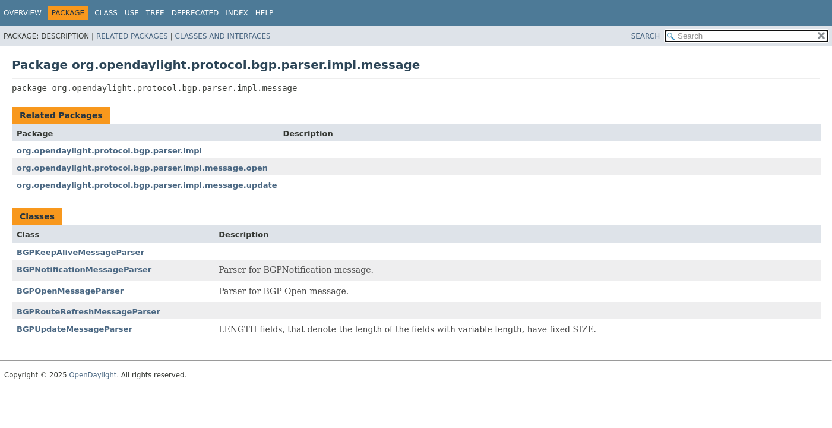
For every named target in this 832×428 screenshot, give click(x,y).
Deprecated (195, 13)
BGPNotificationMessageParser (84, 269)
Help (264, 13)
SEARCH (645, 36)
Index (237, 13)
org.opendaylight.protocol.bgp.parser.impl (109, 150)
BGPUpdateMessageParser (74, 329)
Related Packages (132, 36)
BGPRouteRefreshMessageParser (88, 311)
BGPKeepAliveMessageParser (80, 252)
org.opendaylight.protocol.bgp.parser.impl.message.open (142, 167)
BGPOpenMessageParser (70, 291)
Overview (23, 13)
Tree (155, 13)
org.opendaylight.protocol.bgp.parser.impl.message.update (147, 185)
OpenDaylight (92, 375)
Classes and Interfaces (223, 36)
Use (132, 13)
